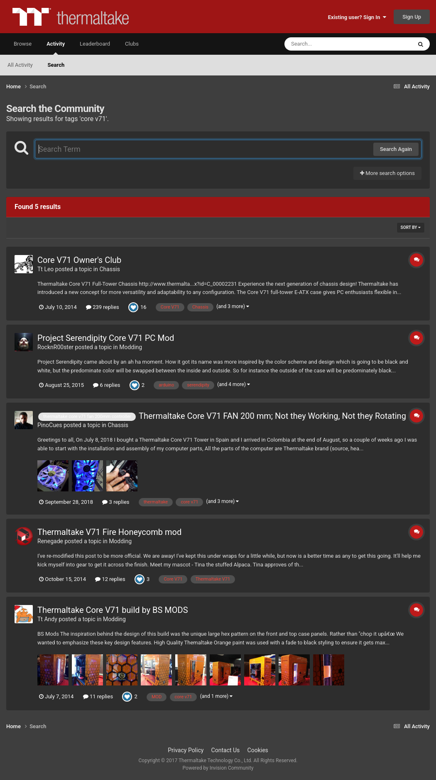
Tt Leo (45, 269)
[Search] (327, 44)
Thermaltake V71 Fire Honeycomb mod (109, 532)
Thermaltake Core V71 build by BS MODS (112, 610)
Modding (130, 347)
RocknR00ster (55, 347)
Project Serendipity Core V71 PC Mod (105, 338)
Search (56, 65)
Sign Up (411, 17)
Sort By (411, 227)
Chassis (109, 269)
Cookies (257, 750)
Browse (23, 44)
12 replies (110, 579)
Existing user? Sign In (357, 17)
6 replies (106, 385)
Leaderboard (95, 44)
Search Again (396, 149)
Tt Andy (47, 619)
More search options (387, 173)
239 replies (102, 307)
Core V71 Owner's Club (79, 260)
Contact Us (225, 750)
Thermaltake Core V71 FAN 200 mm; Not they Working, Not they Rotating (272, 416)
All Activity (20, 65)
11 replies (98, 696)
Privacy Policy (185, 750)
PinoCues (49, 425)
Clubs (132, 44)
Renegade (50, 541)
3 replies (115, 502)
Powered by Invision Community (218, 768)
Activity (56, 48)
